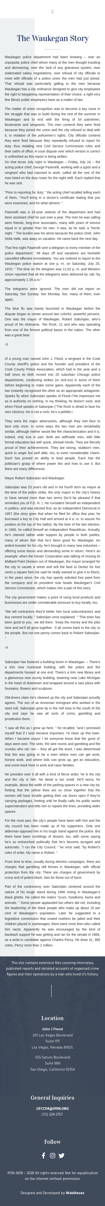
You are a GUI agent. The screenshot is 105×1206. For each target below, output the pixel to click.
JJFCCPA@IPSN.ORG (52, 1109)
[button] (52, 11)
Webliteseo (75, 1193)
